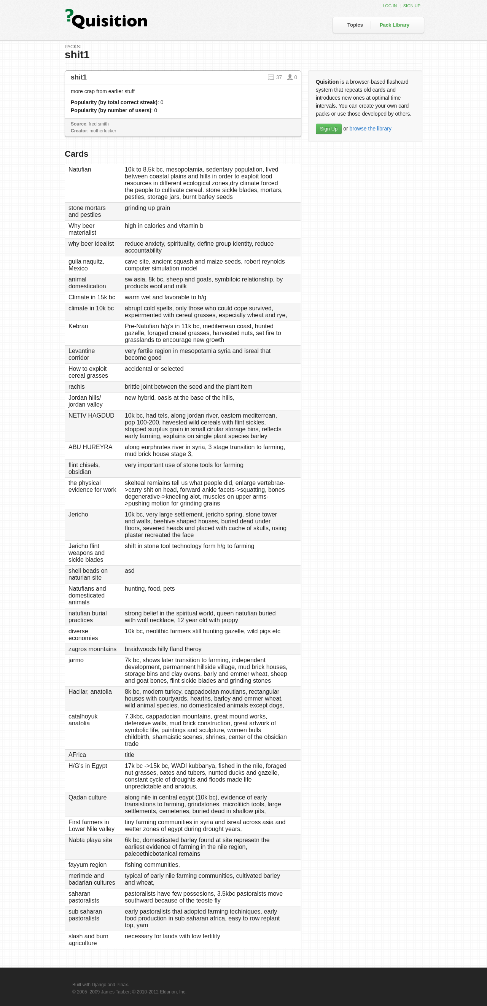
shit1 (79, 77)
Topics (355, 25)
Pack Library (394, 25)
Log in (390, 5)
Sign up (411, 5)
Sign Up (328, 129)
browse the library (370, 129)
